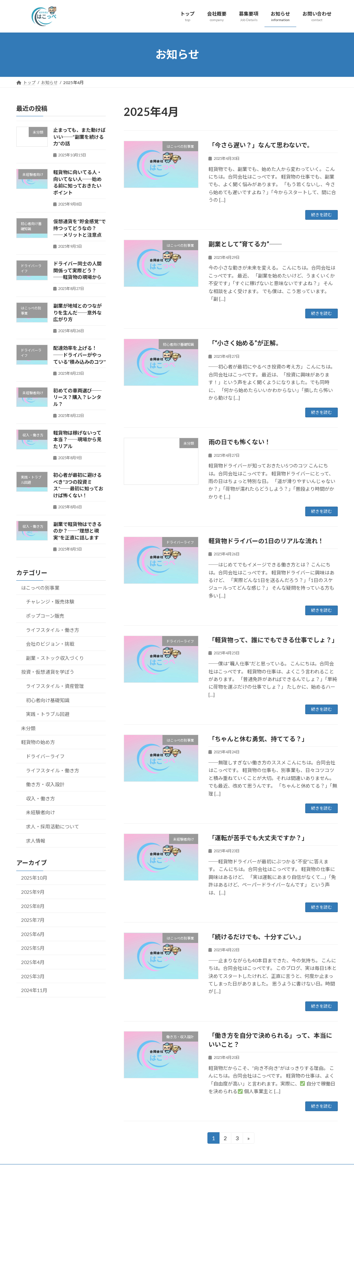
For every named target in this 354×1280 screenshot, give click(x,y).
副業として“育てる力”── (245, 244)
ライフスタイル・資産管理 (55, 686)
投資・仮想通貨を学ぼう (47, 672)
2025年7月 (33, 920)
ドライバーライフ (45, 756)
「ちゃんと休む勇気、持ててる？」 (258, 739)
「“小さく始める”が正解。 (245, 343)
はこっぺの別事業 (40, 587)
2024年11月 (34, 990)
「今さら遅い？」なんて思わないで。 (260, 145)
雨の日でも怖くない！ (239, 442)
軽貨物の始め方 (38, 742)
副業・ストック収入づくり (55, 658)
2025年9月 (33, 892)
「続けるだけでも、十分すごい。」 (256, 937)
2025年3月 (33, 976)
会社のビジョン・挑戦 (50, 644)
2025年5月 (33, 948)
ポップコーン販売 (45, 616)
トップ (137, 1210)
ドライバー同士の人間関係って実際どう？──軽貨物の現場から (77, 270)
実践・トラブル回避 (47, 714)
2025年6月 (33, 934)
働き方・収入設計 (45, 784)
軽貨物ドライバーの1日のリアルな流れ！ (266, 541)
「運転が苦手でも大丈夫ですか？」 (258, 838)
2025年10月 (34, 878)
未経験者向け (40, 812)
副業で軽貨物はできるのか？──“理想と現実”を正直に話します (77, 530)
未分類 (28, 728)
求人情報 (35, 840)
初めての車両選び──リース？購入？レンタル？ (77, 397)
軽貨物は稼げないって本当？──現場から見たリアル (77, 439)
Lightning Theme (175, 1273)
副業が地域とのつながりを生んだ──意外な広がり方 (77, 312)
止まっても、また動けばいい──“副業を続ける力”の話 (79, 136)
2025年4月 (33, 962)
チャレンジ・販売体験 (50, 602)
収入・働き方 (40, 798)
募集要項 (139, 1198)
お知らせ (139, 1234)
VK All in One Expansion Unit (221, 1273)
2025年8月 (33, 906)
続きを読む (321, 214)
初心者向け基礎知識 (47, 700)
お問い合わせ (143, 1246)
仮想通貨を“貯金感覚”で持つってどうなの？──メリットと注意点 (79, 228)
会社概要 (139, 1222)
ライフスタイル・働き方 (52, 630)
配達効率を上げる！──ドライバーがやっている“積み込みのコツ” (79, 354)
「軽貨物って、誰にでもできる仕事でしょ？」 (273, 640)
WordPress (139, 1273)
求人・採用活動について (52, 826)
